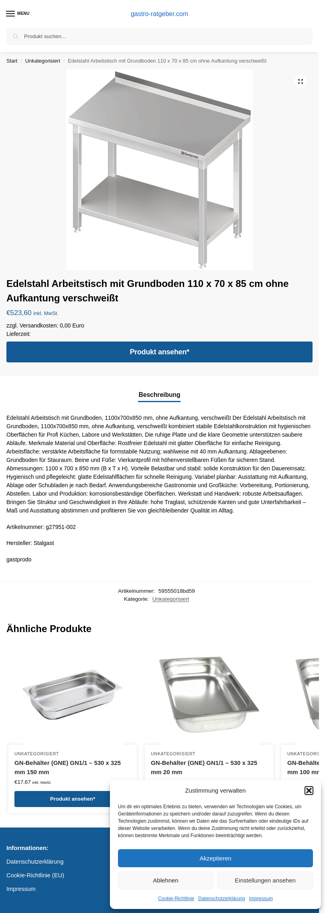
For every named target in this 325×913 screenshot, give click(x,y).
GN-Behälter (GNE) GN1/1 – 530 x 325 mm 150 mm (67, 767)
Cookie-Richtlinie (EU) (35, 875)
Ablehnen (165, 880)
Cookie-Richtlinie (176, 898)
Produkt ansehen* (159, 352)
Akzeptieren (215, 858)
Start (11, 61)
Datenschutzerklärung (221, 898)
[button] (309, 791)
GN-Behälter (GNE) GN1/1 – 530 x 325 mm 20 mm (204, 767)
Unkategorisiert (42, 61)
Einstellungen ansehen (265, 880)
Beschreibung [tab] (159, 394)
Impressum (261, 898)
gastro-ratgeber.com (159, 13)
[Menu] (18, 14)
